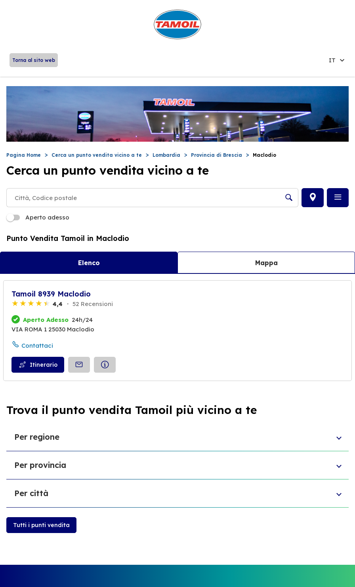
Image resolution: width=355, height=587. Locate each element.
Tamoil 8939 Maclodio (51, 293)
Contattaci (37, 345)
